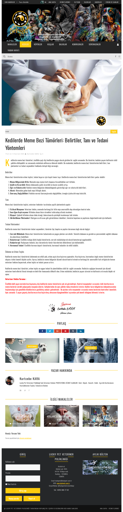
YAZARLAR (87, 2)
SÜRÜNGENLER (95, 44)
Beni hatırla (12, 484)
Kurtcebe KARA (33, 154)
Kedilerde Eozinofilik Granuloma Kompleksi (61, 418)
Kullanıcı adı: (10, 461)
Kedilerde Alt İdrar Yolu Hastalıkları (23, 418)
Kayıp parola (14, 498)
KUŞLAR (50, 44)
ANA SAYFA (52, 2)
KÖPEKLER (38, 44)
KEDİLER (25, 44)
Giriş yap (22, 490)
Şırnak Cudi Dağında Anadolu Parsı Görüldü (20, 2)
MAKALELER (12, 44)
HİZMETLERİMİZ (65, 2)
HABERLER (98, 2)
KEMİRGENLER (77, 44)
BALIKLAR (63, 44)
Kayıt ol (32, 498)
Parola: (8, 472)
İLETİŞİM (77, 2)
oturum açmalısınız (25, 438)
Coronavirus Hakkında (100, 467)
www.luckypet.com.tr (63, 483)
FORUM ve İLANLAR (112, 2)
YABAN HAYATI (13, 50)
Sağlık (114, 131)
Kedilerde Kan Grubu (100, 419)
